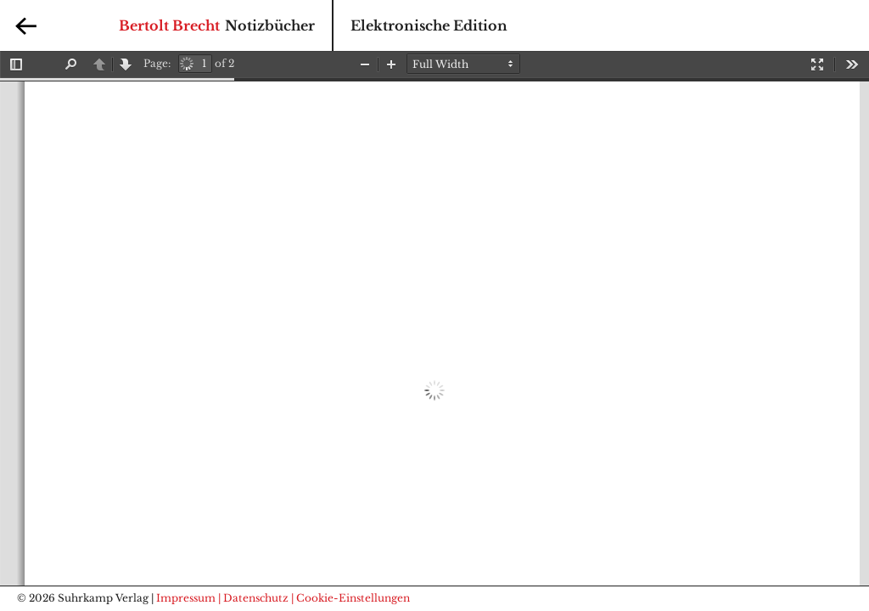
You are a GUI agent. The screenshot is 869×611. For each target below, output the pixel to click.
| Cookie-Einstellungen (350, 597)
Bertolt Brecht (169, 25)
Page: (157, 63)
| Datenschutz (253, 597)
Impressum (186, 597)
